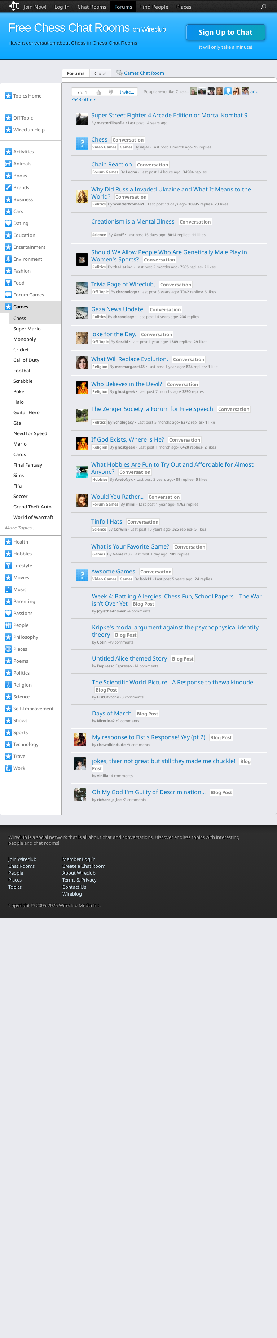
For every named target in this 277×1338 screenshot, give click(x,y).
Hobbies (99, 479)
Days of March (112, 713)
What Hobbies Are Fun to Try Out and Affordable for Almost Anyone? (172, 468)
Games (126, 147)
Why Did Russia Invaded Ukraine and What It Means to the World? (171, 192)
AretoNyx (124, 479)
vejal (144, 147)
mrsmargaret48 (130, 366)
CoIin (102, 642)
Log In (62, 6)
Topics (15, 887)
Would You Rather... (137, 497)
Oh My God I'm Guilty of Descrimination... (149, 792)
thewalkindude (111, 744)
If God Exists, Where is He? (147, 439)
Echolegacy (123, 422)
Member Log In (79, 859)
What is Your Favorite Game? (149, 546)
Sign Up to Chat (225, 32)
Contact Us (74, 887)
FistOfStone (108, 697)
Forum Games (105, 171)
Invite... (127, 92)
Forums (123, 6)
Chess (118, 139)
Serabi (122, 341)
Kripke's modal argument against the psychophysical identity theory (175, 630)
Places (184, 6)
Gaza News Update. (137, 309)
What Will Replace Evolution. (149, 359)
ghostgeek (125, 391)
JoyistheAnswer (111, 611)
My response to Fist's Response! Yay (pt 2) (148, 737)
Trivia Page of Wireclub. (142, 284)
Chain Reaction (131, 164)
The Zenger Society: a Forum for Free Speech (171, 409)
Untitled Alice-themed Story (130, 658)
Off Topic (100, 291)
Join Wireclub (22, 859)
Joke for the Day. (133, 334)
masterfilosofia (110, 123)
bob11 (145, 579)
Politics (99, 204)
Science (99, 234)
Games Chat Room (140, 73)
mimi (130, 504)
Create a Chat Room (83, 866)
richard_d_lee (109, 799)
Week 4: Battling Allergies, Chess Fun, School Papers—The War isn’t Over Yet (177, 599)
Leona (131, 172)
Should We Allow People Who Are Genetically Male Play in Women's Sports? (169, 255)
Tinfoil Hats (126, 521)
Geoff (119, 235)
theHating (123, 267)
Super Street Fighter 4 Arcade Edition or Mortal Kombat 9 (169, 115)
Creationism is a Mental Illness (151, 221)
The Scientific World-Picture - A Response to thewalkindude (172, 682)
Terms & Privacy (79, 880)
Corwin (120, 529)
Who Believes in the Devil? (146, 384)
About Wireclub (79, 873)
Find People (154, 6)
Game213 (121, 554)
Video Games (104, 147)
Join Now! (35, 6)
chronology (126, 292)
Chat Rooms (92, 6)
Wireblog (72, 894)
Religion (99, 366)
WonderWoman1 (128, 204)
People (15, 873)
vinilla (102, 776)
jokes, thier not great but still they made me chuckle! (163, 761)
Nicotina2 (106, 721)
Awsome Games (132, 571)
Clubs (100, 73)
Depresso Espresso (114, 666)
